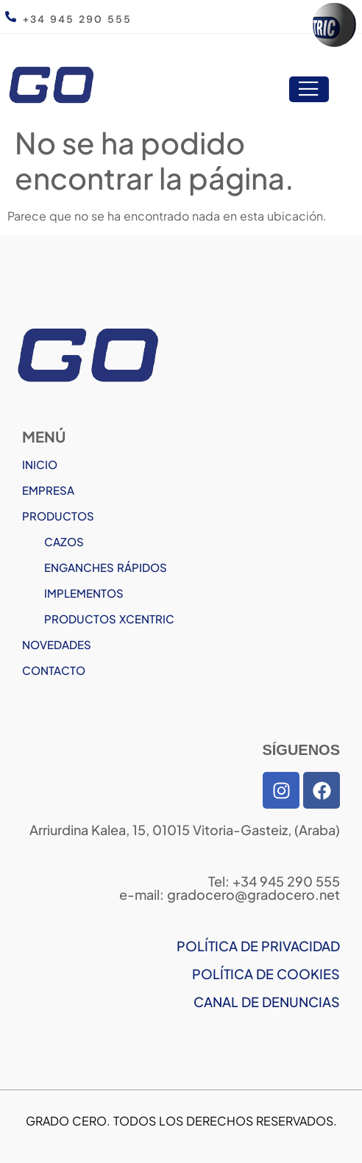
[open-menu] (309, 89)
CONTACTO (53, 670)
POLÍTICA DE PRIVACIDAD (258, 945)
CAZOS (64, 541)
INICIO (39, 464)
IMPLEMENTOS (84, 593)
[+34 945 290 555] (10, 16)
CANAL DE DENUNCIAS (267, 1001)
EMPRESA (48, 490)
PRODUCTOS (58, 516)
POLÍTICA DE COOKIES (266, 973)
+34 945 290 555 (77, 19)
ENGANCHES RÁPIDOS (105, 567)
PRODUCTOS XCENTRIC (109, 619)
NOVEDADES (56, 644)
